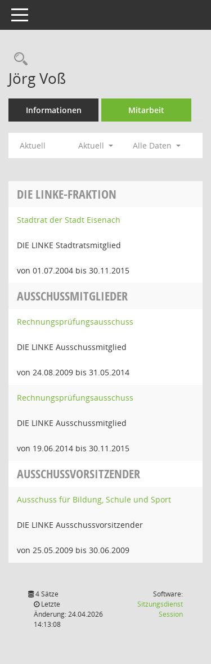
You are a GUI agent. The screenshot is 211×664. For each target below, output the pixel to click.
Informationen (54, 110)
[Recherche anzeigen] (18, 59)
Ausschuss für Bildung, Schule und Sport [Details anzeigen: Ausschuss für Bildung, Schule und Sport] (94, 499)
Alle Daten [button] (157, 145)
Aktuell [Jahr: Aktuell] (33, 145)
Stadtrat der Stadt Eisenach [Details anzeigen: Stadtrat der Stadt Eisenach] (68, 219)
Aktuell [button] (95, 145)
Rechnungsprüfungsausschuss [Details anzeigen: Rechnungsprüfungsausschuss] (75, 321)
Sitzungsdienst (160, 609)
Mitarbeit (146, 110)
